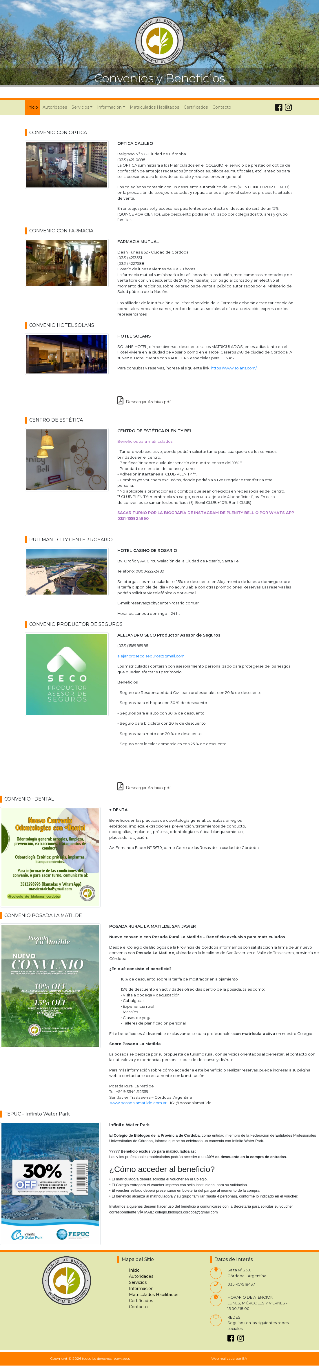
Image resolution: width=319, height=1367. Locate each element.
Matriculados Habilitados (154, 107)
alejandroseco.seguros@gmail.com (151, 656)
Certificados (196, 107)
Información (141, 1288)
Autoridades (55, 107)
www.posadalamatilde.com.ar (138, 1102)
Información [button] (109, 107)
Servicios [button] (80, 107)
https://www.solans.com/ (234, 368)
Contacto (221, 107)
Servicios (138, 1282)
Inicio (33, 107)
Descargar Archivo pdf (144, 401)
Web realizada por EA (229, 1358)
